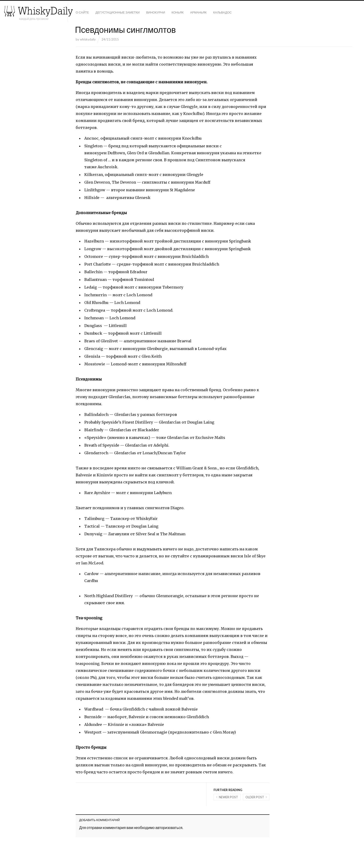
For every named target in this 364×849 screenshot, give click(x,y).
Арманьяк (198, 12)
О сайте (82, 12)
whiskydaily (88, 39)
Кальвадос (222, 12)
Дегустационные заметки (117, 12)
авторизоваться (168, 827)
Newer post (228, 797)
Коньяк (178, 12)
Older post (254, 797)
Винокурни (155, 12)
